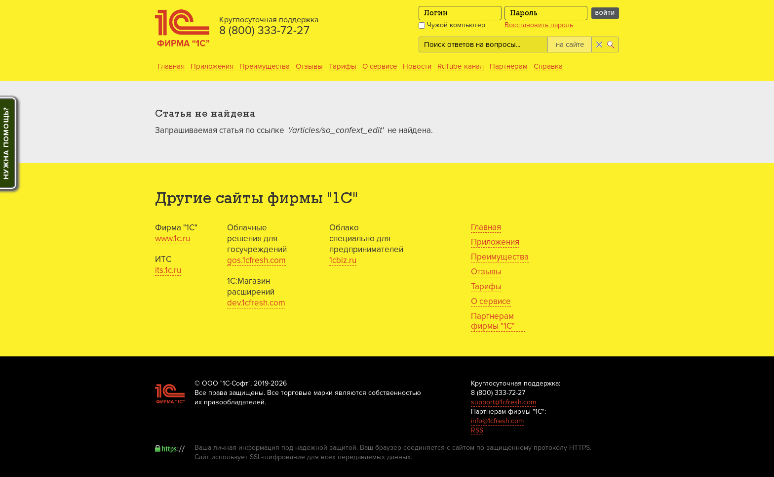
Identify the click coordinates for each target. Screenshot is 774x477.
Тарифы (342, 66)
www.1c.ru (172, 238)
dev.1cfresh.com (256, 303)
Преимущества (264, 66)
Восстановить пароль (538, 25)
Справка (548, 66)
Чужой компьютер (452, 25)
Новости (417, 66)
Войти (605, 13)
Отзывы (309, 66)
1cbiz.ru (342, 260)
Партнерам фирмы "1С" (493, 321)
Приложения (212, 66)
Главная (171, 66)
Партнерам (509, 66)
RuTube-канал (460, 66)
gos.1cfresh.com (256, 260)
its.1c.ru (168, 270)
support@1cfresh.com (503, 402)
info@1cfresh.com (497, 421)
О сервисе (379, 66)
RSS (477, 430)
